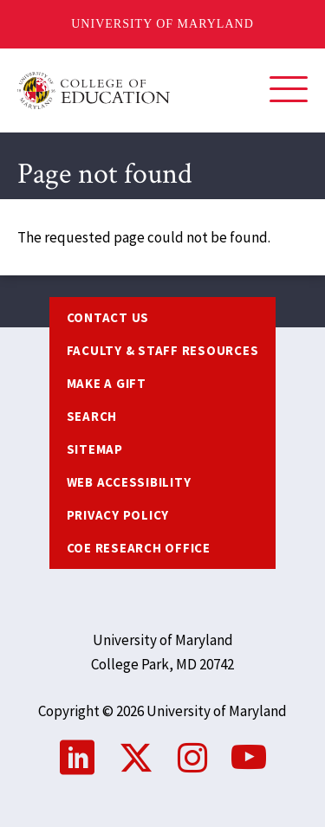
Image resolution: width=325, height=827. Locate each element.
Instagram (192, 757)
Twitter (136, 757)
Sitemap (95, 449)
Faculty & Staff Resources (163, 350)
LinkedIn (77, 757)
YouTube (248, 757)
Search (92, 416)
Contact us (108, 317)
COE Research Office (139, 547)
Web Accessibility (129, 482)
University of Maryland (162, 23)
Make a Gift (106, 383)
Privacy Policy (118, 515)
